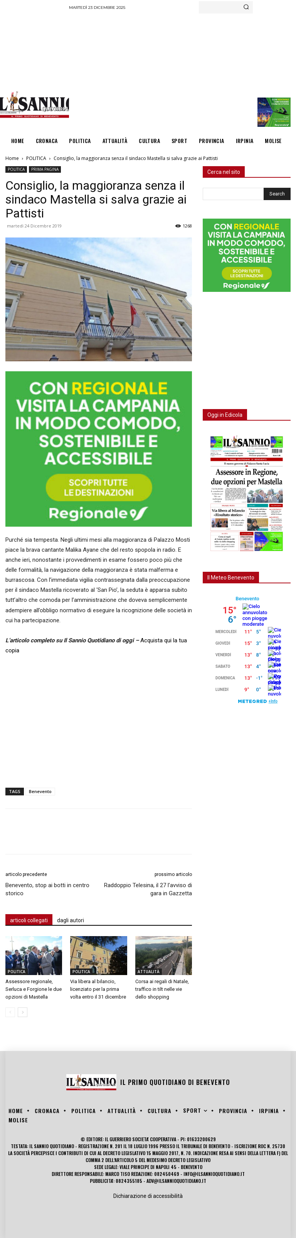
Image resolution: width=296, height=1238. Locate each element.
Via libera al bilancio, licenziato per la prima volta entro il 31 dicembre (98, 989)
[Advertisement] (182, 71)
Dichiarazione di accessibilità (148, 1196)
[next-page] (22, 1012)
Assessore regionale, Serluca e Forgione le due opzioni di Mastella (33, 989)
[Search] (246, 7)
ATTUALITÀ (149, 971)
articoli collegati (29, 920)
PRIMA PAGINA (45, 169)
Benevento (40, 791)
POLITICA (36, 158)
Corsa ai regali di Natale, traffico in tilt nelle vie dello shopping (162, 989)
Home (12, 158)
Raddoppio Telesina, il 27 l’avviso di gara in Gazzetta (148, 889)
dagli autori (70, 920)
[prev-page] (10, 1012)
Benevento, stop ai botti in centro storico (47, 889)
